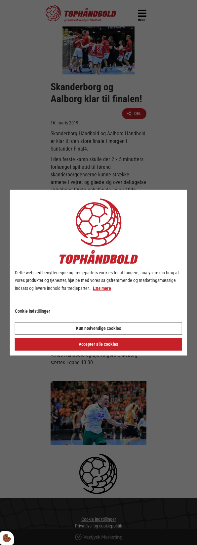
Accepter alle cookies (98, 344)
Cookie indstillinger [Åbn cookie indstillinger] (32, 311)
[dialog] (98, 272)
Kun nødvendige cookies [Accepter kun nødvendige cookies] (98, 328)
